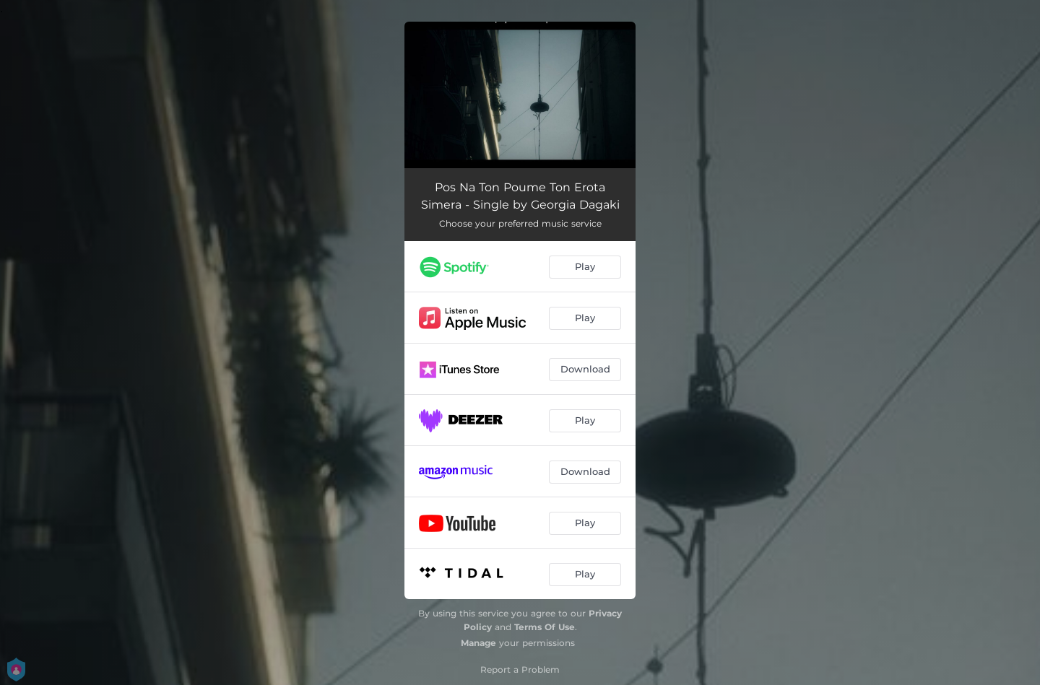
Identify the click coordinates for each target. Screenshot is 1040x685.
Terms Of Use (544, 626)
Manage (478, 642)
